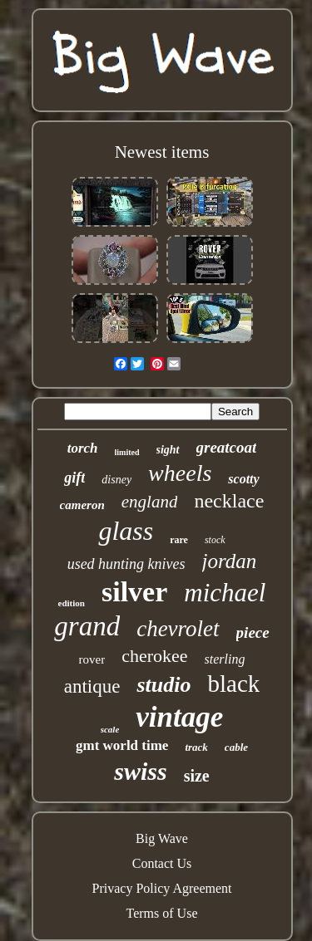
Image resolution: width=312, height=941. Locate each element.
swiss (140, 771)
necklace (229, 501)
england (149, 502)
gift (74, 477)
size (197, 776)
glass (125, 531)
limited (127, 452)
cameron (82, 505)
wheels (179, 473)
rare (179, 540)
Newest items (162, 152)
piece (253, 632)
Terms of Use (162, 913)
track (196, 747)
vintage (179, 717)
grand (87, 626)
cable (236, 747)
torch (82, 448)
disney (116, 479)
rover (92, 659)
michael (224, 592)
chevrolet (177, 628)
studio (163, 685)
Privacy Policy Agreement (162, 888)
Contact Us (162, 863)
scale (110, 729)
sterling (225, 659)
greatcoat (226, 447)
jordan (229, 561)
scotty (243, 479)
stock (215, 540)
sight (168, 450)
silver (134, 591)
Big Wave (162, 838)
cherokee (154, 655)
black (233, 683)
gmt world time (122, 745)
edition (71, 603)
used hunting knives (126, 564)
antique (92, 686)
